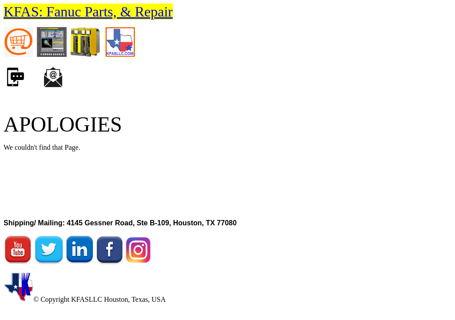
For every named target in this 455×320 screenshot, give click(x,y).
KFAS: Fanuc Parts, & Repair (88, 12)
